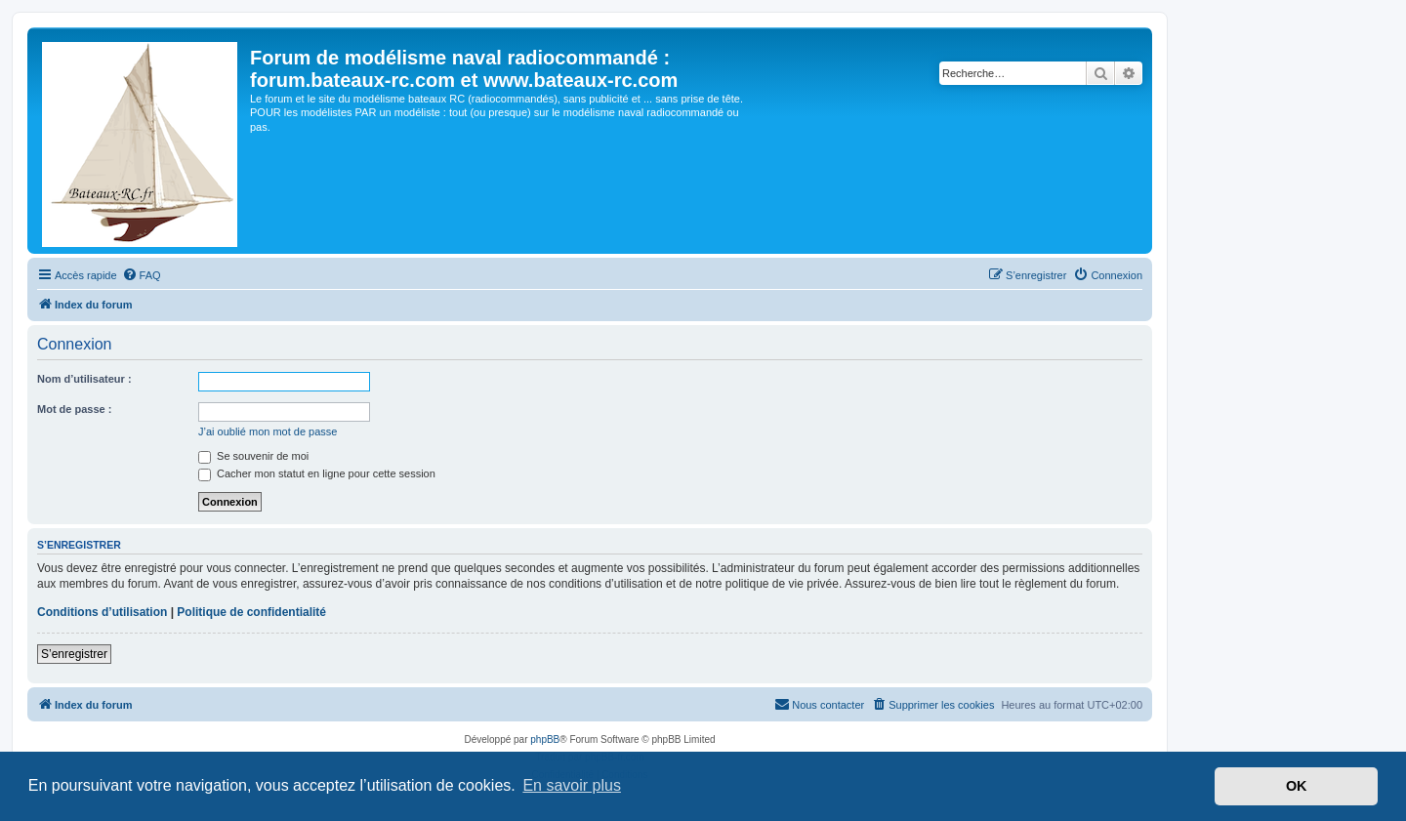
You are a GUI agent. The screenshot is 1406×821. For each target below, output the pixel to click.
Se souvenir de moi (253, 456)
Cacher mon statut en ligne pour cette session (316, 473)
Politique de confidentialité (251, 612)
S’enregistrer (74, 654)
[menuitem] (141, 275)
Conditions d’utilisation (102, 612)
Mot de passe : (74, 409)
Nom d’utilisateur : (84, 379)
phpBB (544, 739)
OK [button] (1296, 786)
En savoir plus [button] (571, 785)
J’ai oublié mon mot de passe (267, 431)
